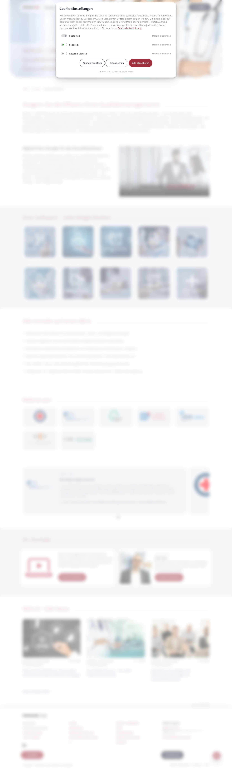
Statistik (73, 44)
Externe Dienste (78, 53)
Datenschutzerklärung (130, 28)
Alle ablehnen (117, 63)
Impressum (104, 71)
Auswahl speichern (92, 63)
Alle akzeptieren (140, 63)
